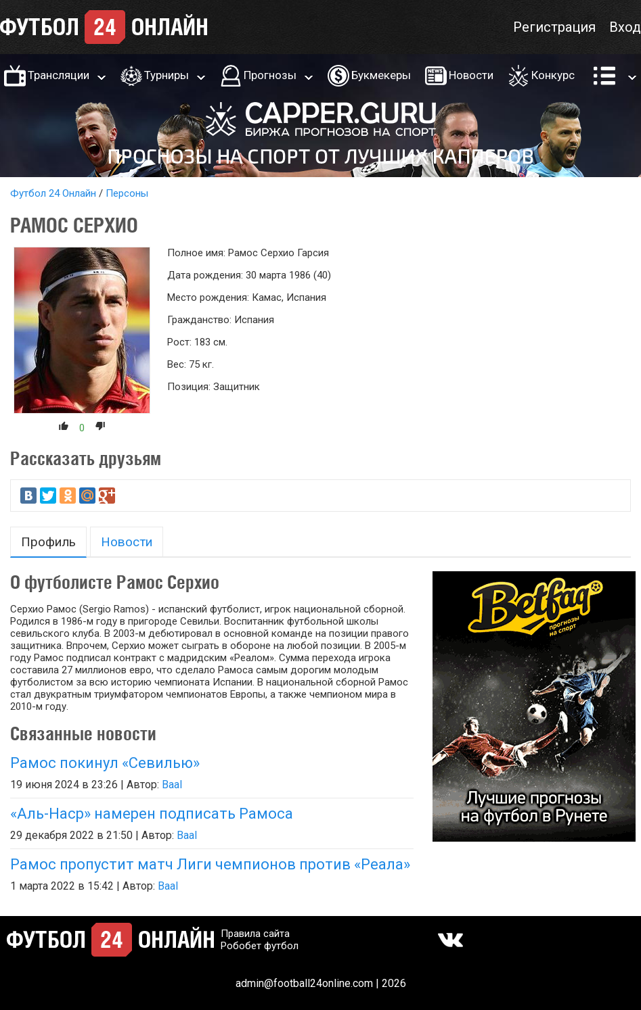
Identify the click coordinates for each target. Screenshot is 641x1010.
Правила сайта (255, 934)
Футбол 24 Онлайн (53, 193)
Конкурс (553, 75)
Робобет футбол (260, 946)
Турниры (166, 75)
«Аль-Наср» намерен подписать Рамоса (151, 813)
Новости (471, 75)
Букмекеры (381, 75)
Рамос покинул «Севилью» (105, 762)
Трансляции (58, 75)
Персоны (127, 193)
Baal (172, 784)
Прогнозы (270, 75)
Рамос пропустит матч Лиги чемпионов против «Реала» (210, 864)
